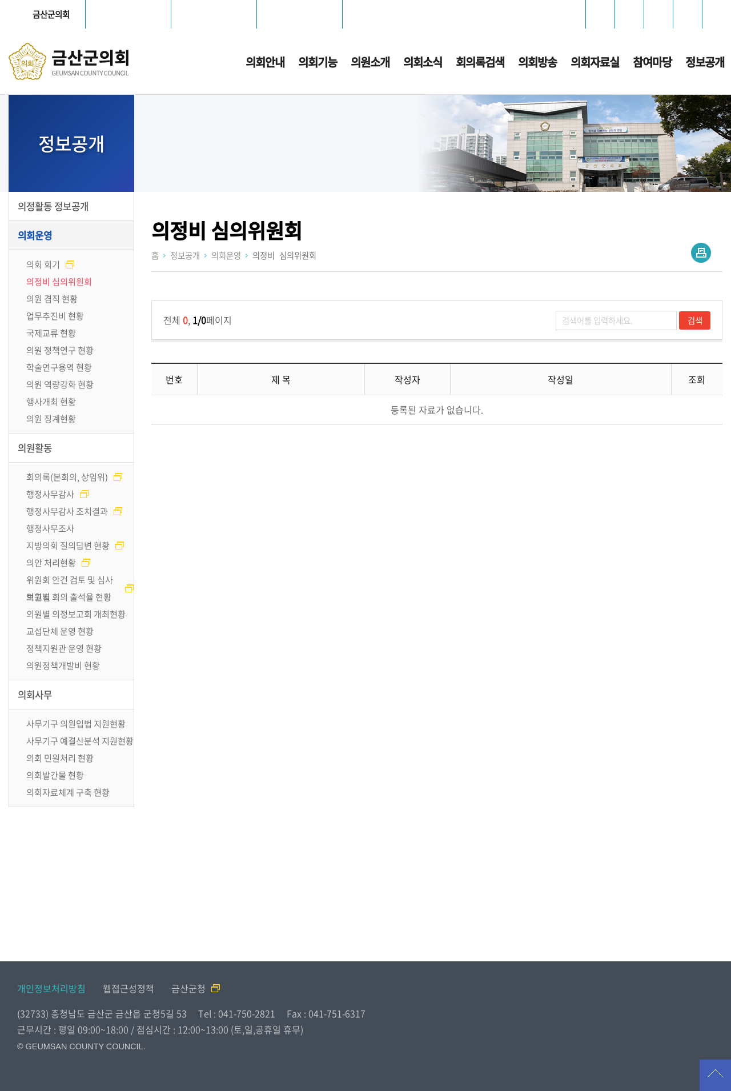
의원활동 (35, 448)
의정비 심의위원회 (59, 281)
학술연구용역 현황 (59, 367)
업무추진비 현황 (55, 315)
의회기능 (317, 62)
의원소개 (370, 62)
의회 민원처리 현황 (60, 757)
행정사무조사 (50, 528)
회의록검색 (480, 62)
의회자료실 (595, 62)
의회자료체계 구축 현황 (68, 792)
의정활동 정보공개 (53, 206)
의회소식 (422, 62)
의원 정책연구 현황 (60, 349)
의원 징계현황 (51, 418)
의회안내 (265, 62)
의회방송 (537, 62)
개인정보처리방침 (51, 988)
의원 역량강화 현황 (60, 384)
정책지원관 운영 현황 (64, 648)
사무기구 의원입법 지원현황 (76, 723)
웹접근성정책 (128, 988)
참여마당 (652, 62)
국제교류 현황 (51, 332)
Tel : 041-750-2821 (236, 1013)
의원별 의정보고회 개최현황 (76, 613)
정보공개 (704, 62)
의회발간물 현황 (55, 774)
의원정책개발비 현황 (63, 665)
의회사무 (35, 694)
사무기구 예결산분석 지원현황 (80, 740)
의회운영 (35, 235)
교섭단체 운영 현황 (60, 630)
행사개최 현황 (51, 401)
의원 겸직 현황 (52, 298)
